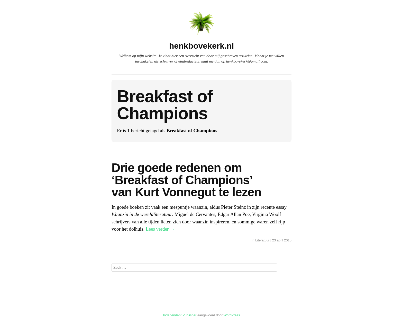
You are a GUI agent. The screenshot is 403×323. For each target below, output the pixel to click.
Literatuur (262, 240)
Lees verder (160, 229)
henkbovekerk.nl (201, 45)
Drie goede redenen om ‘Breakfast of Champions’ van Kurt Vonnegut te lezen (186, 180)
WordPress (232, 315)
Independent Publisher (179, 315)
